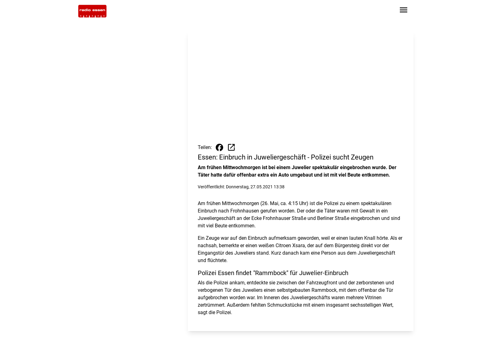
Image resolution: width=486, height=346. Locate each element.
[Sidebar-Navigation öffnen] (404, 11)
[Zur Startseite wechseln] (92, 11)
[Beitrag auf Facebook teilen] (219, 147)
